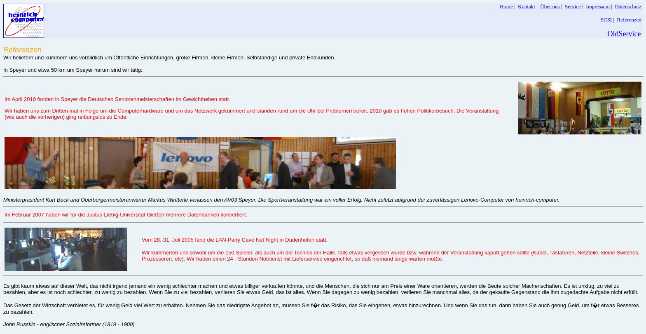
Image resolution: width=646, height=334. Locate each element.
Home (506, 6)
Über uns (549, 6)
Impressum (598, 6)
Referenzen (629, 19)
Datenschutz (628, 6)
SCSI (606, 19)
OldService (624, 34)
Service (573, 6)
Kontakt (526, 6)
